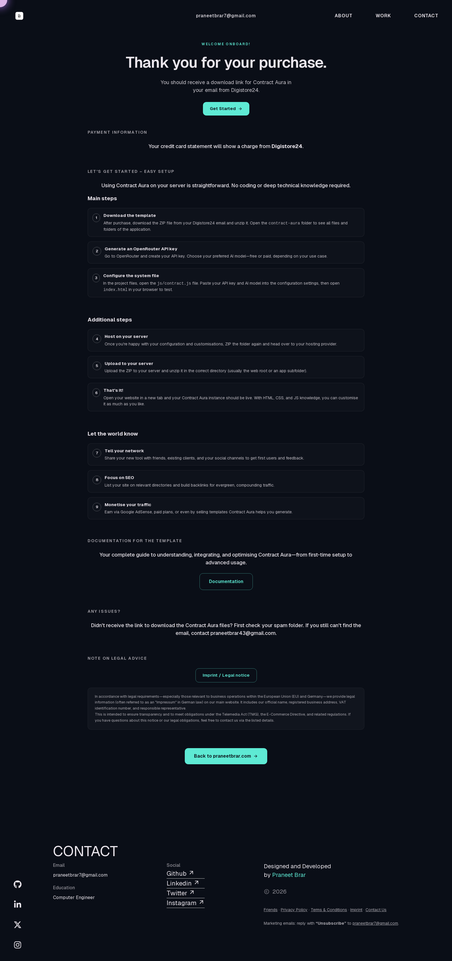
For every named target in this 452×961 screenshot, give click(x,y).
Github (181, 873)
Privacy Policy (294, 909)
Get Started (226, 108)
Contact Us (376, 909)
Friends (271, 909)
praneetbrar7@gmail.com (226, 16)
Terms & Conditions (329, 909)
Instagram (186, 903)
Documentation (226, 581)
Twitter (181, 893)
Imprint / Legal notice (226, 675)
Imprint (356, 909)
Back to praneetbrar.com (226, 756)
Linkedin (183, 883)
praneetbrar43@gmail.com (243, 633)
